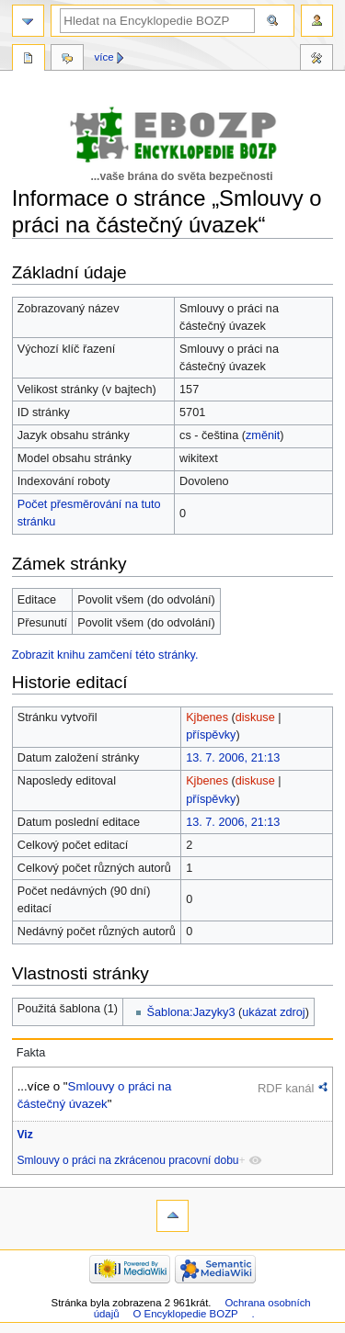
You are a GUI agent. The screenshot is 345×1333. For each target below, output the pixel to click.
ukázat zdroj (273, 1012)
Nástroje (316, 59)
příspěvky (211, 735)
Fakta (31, 1052)
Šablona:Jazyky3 (191, 1012)
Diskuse (67, 59)
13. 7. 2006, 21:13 (233, 757)
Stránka (28, 59)
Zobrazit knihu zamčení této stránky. (105, 655)
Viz (25, 1134)
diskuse (255, 717)
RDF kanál (286, 1088)
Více (104, 56)
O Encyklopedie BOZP (184, 1313)
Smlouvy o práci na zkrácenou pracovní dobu (128, 1160)
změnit (263, 435)
